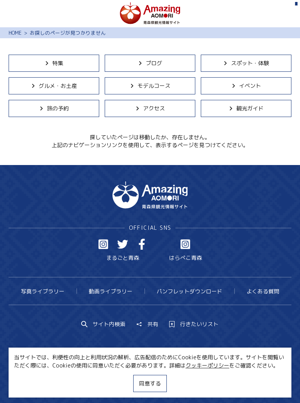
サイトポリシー (176, 382)
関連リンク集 (222, 382)
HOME (15, 33)
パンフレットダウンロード (189, 291)
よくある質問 (262, 291)
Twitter (122, 244)
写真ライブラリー (42, 291)
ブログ (150, 63)
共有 (147, 324)
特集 (53, 63)
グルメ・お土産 (53, 85)
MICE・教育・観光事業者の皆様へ (104, 382)
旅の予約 (54, 108)
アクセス (150, 108)
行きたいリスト (193, 324)
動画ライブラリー (110, 291)
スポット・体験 (246, 63)
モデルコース (149, 85)
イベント (246, 85)
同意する (150, 383)
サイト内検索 (103, 324)
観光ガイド (246, 108)
